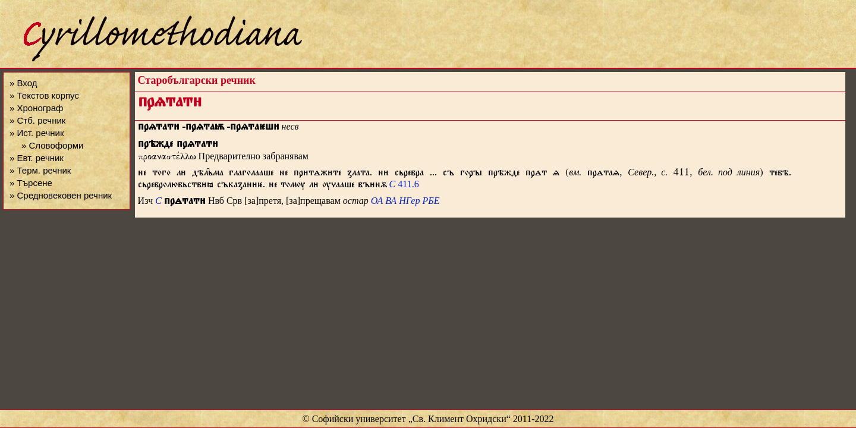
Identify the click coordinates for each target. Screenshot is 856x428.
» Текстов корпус (44, 95)
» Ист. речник (37, 133)
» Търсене (31, 183)
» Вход (23, 83)
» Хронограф (36, 108)
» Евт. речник (37, 158)
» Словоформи (52, 145)
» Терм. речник (40, 170)
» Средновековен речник (61, 195)
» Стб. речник (37, 120)
